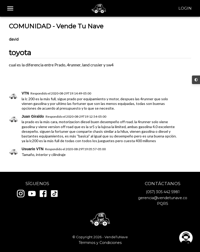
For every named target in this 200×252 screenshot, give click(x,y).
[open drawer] (10, 8)
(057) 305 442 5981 (163, 192)
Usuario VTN (32, 149)
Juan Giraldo (33, 116)
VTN (25, 93)
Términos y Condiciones (100, 242)
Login (185, 8)
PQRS (162, 203)
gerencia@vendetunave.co (162, 198)
